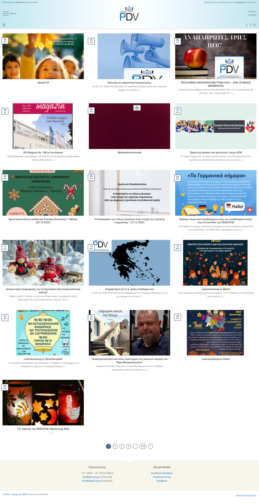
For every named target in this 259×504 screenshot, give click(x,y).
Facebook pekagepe (161, 473)
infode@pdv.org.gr (91, 480)
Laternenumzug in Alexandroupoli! (43, 359)
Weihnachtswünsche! (129, 152)
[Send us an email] (254, 25)
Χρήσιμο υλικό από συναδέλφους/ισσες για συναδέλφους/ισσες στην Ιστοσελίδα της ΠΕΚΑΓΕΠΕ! (216, 221)
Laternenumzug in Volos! (216, 359)
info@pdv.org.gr (91, 477)
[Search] (4, 25)
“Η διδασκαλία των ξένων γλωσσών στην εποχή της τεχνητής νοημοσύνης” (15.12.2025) (129, 221)
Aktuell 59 (43, 82)
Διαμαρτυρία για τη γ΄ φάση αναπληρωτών (129, 289)
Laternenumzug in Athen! (216, 289)
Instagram (161, 480)
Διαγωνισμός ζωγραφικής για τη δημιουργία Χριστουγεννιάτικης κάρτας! (43, 291)
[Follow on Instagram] (250, 25)
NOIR (24, 494)
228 (143, 446)
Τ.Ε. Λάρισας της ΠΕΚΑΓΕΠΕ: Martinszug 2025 (43, 428)
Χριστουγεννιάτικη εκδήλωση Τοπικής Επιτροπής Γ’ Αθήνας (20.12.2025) (43, 221)
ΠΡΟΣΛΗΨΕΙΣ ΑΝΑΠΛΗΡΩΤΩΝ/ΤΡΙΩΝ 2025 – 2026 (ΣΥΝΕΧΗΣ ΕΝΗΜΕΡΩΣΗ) (216, 84)
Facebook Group (162, 477)
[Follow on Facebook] (246, 25)
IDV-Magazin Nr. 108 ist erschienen (43, 152)
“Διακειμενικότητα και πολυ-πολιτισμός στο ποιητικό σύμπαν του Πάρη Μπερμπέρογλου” (130, 361)
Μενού (10, 13)
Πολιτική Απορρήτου (246, 495)
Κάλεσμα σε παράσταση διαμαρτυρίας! (129, 82)
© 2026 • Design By (12, 494)
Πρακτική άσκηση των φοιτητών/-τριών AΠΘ (216, 152)
